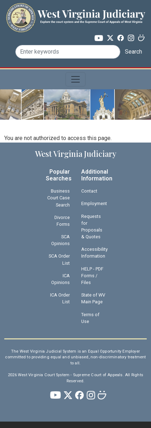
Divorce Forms (62, 221)
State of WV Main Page (93, 298)
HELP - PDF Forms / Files (92, 275)
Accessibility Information (94, 253)
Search (133, 51)
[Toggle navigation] (75, 79)
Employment (94, 203)
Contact (89, 191)
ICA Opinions (60, 279)
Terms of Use (90, 318)
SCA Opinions (60, 240)
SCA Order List (59, 259)
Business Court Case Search (58, 197)
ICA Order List (60, 298)
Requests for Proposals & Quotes (91, 227)
